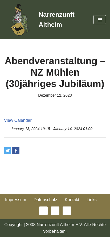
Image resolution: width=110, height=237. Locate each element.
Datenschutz (45, 199)
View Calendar (18, 120)
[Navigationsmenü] (99, 19)
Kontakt (72, 199)
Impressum (15, 199)
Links (91, 199)
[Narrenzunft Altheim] (44, 20)
